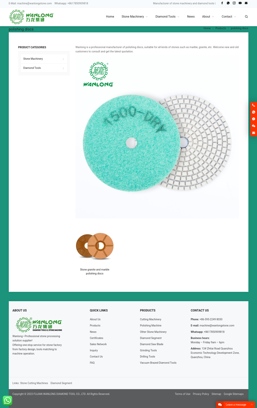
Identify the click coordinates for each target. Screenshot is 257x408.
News (93, 331)
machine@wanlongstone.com (34, 3)
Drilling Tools (147, 356)
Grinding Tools (148, 350)
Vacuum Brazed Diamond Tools (158, 362)
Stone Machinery (33, 58)
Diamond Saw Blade (151, 344)
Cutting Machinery (150, 319)
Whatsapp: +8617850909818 (71, 3)
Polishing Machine (150, 325)
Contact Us (96, 356)
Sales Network (98, 344)
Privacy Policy (201, 393)
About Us (95, 319)
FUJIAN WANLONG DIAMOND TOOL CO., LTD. (60, 393)
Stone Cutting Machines (34, 383)
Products (95, 325)
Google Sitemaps (234, 393)
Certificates (96, 338)
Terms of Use (182, 393)
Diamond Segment (151, 338)
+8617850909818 (214, 331)
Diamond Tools (32, 67)
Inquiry (94, 350)
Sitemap (216, 393)
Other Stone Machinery (153, 331)
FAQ (92, 362)
